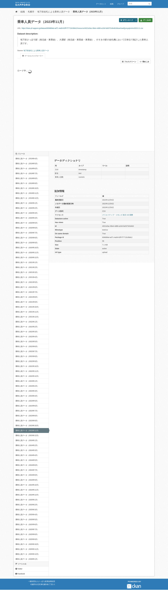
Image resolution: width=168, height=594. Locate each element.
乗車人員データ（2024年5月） (27, 460)
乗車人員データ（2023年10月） (28, 426)
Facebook (20, 574)
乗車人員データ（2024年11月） (28, 490)
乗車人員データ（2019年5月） (27, 163)
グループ (120, 4)
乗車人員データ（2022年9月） (27, 361)
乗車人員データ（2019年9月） (27, 183)
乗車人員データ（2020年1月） (27, 203)
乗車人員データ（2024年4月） (27, 455)
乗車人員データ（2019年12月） (28, 198)
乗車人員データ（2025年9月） (27, 539)
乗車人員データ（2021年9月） (27, 302)
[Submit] (149, 3)
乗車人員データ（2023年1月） (27, 381)
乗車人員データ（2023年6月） (27, 406)
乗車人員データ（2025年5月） (27, 519)
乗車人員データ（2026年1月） (27, 559)
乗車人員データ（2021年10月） (28, 307)
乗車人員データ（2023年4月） (27, 396)
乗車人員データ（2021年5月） (27, 282)
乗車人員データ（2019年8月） (27, 178)
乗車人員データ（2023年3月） (27, 391)
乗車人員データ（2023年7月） (27, 411)
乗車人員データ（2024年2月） (27, 445)
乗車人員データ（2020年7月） (27, 233)
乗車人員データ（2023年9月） (27, 421)
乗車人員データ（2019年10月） (28, 188)
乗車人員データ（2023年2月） (27, 386)
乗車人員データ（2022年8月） (27, 356)
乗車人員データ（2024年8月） (27, 475)
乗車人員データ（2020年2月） (27, 208)
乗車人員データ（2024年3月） (27, 450)
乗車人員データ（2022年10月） (28, 366)
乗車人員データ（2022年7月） (27, 351)
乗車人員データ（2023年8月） (27, 416)
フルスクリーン (129, 62)
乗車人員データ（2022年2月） (27, 327)
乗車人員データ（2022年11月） (28, 371)
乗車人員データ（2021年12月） (28, 317)
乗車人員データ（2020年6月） (27, 228)
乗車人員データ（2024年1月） (27, 440)
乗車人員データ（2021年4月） (27, 277)
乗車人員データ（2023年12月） (28, 435)
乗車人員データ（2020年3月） (27, 213)
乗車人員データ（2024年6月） (27, 465)
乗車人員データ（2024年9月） (27, 480)
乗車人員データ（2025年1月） (27, 500)
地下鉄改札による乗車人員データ (53, 11)
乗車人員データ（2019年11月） (28, 193)
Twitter (19, 569)
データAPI (145, 20)
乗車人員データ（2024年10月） (28, 485)
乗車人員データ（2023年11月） (88, 11)
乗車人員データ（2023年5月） (27, 401)
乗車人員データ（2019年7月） (27, 173)
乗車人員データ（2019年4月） (27, 159)
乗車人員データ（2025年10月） (28, 544)
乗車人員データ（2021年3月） (27, 272)
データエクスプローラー (32, 56)
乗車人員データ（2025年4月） (27, 514)
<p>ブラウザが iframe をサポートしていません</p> (75, 107)
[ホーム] (16, 11)
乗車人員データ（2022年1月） (27, 322)
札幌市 (31, 11)
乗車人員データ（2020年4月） (27, 218)
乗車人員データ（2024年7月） (27, 470)
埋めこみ (144, 62)
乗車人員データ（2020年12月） (28, 257)
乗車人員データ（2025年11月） (28, 549)
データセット (101, 4)
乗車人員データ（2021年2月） (27, 267)
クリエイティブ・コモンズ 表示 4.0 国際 (117, 215)
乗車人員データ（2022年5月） (27, 341)
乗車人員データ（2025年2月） (27, 505)
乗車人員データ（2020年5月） (27, 223)
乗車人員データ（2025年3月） (27, 510)
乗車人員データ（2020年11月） (28, 252)
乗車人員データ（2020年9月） (27, 243)
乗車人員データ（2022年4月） (27, 337)
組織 (111, 4)
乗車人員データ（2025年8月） (27, 534)
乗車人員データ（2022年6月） (27, 346)
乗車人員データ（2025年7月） (27, 529)
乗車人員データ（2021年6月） (27, 287)
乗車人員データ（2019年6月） (27, 168)
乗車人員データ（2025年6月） (27, 524)
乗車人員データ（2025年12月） (28, 554)
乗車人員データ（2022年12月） (28, 376)
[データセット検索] (140, 4)
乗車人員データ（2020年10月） (28, 248)
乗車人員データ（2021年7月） (27, 292)
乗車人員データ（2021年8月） (27, 297)
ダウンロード (127, 20)
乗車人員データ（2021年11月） (28, 312)
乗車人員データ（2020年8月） (27, 238)
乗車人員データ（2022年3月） (27, 332)
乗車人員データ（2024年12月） (28, 495)
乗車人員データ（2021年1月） (27, 262)
